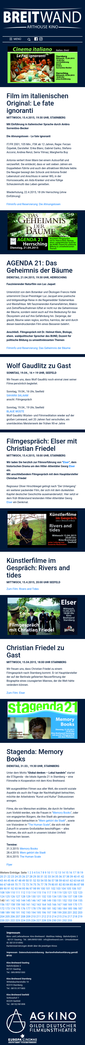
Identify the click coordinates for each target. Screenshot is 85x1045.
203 (80, 912)
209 (28, 916)
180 (44, 908)
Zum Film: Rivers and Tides (23, 589)
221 (7, 920)
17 (74, 872)
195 (38, 912)
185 (69, 908)
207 (18, 916)
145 (28, 900)
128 (23, 896)
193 (28, 912)
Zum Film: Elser (16, 692)
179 (38, 908)
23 (12, 876)
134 (54, 896)
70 (16, 884)
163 (38, 904)
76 (38, 884)
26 (23, 876)
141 (7, 900)
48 (19, 880)
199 (59, 912)
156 (2, 904)
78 (45, 884)
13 (59, 872)
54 (41, 880)
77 (41, 884)
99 (38, 888)
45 (8, 880)
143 (18, 900)
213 (49, 916)
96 (27, 888)
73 (27, 884)
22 (8, 876)
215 (59, 916)
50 (27, 880)
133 (49, 896)
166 (54, 904)
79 (49, 884)
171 (80, 904)
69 (12, 884)
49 (23, 880)
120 (64, 892)
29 (34, 876)
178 (33, 908)
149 (49, 900)
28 (31, 876)
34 (52, 876)
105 (68, 888)
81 (56, 884)
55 (45, 880)
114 (33, 892)
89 (1, 888)
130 (33, 896)
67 (5, 884)
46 (12, 880)
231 (59, 920)
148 (44, 900)
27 (27, 876)
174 (12, 908)
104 (63, 888)
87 (78, 884)
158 (12, 904)
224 (23, 920)
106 (74, 888)
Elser (66, 462)
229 (49, 920)
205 (7, 916)
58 (56, 880)
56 (49, 880)
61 (67, 880)
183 (59, 908)
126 (12, 896)
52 (34, 880)
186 (75, 908)
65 (82, 880)
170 (75, 904)
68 (8, 884)
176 (23, 908)
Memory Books (62, 812)
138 (75, 896)
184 (64, 908)
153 (69, 900)
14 (63, 872)
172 (2, 908)
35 (56, 876)
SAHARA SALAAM (17, 395)
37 (64, 876)
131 (38, 896)
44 (5, 880)
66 (1, 884)
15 (66, 872)
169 (69, 904)
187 (80, 908)
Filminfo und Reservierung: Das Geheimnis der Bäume (38, 348)
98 (34, 888)
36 (60, 876)
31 (41, 876)
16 (70, 872)
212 (44, 916)
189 (7, 912)
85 (71, 884)
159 (18, 904)
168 (64, 904)
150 (54, 900)
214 (54, 916)
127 (18, 896)
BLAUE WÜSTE (15, 411)
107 (79, 888)
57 (52, 880)
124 (2, 896)
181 (49, 908)
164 (44, 904)
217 (69, 916)
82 (60, 884)
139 (80, 896)
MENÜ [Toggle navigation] (20, 39)
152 (64, 900)
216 (64, 916)
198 (54, 912)
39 (71, 876)
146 (33, 900)
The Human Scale (39, 824)
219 (80, 916)
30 (38, 876)
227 (38, 920)
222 (12, 920)
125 (7, 896)
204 (2, 916)
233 (69, 920)
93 (16, 888)
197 (49, 912)
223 (18, 920)
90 (5, 888)
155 (80, 900)
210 (33, 916)
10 (48, 872)
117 (49, 892)
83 (64, 884)
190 (12, 912)
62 (71, 880)
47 (16, 880)
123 (80, 892)
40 (75, 876)
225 (28, 920)
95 (23, 888)
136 (64, 896)
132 (44, 896)
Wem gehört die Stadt (52, 820)
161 (28, 904)
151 (59, 900)
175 (18, 908)
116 (44, 892)
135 (59, 896)
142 (12, 900)
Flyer (9, 864)
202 (75, 912)
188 (2, 912)
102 (53, 888)
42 (82, 876)
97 (31, 888)
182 (54, 908)
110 (12, 892)
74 (31, 884)
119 (59, 892)
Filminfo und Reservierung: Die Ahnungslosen (34, 204)
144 (23, 900)
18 (77, 872)
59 (60, 880)
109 (7, 892)
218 (75, 916)
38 (67, 876)
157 (7, 904)
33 (49, 876)
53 (38, 880)
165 (49, 904)
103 (58, 888)
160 (23, 904)
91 (8, 888)
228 (44, 920)
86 (75, 884)
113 (28, 892)
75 (34, 884)
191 (18, 912)
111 (18, 892)
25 (19, 876)
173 (7, 908)
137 (69, 896)
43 (1, 880)
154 (75, 900)
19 (81, 872)
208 (23, 916)
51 (31, 880)
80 (52, 884)
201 (69, 912)
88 (82, 884)
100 (42, 888)
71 (19, 884)
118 (54, 892)
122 (75, 892)
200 (64, 912)
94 (19, 888)
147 (38, 900)
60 (64, 880)
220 (2, 920)
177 (28, 908)
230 (54, 920)
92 (12, 888)
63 (75, 880)
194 (33, 912)
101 (48, 888)
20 (1, 876)
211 (38, 916)
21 (5, 876)
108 (2, 892)
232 (64, 920)
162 (33, 904)
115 (38, 892)
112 (23, 892)
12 (55, 872)
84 (67, 884)
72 (23, 884)
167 (59, 904)
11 (52, 872)
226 (33, 920)
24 (16, 876)
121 (69, 892)
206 (12, 916)
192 (23, 912)
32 (45, 876)
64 (78, 880)
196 (44, 912)
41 (78, 876)
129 (28, 896)
